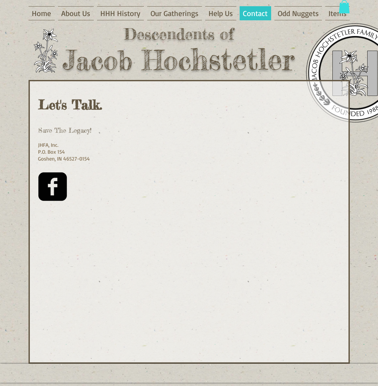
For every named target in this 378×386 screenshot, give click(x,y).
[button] (344, 6)
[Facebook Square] (52, 186)
